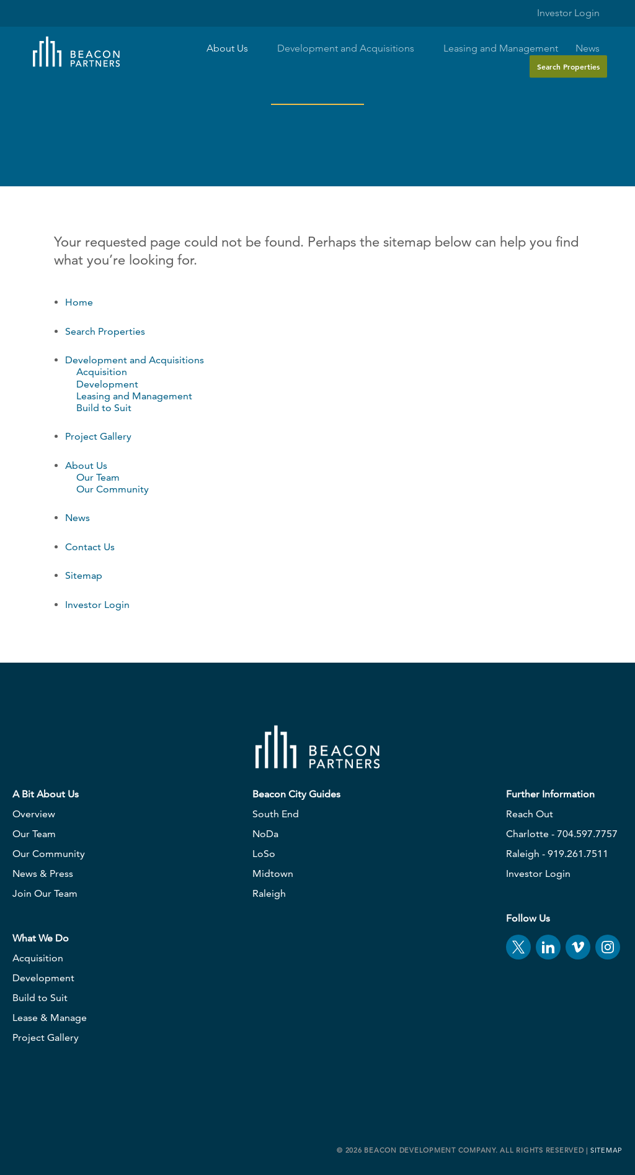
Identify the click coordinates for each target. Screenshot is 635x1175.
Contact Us (90, 547)
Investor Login (561, 12)
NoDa (265, 834)
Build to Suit (103, 408)
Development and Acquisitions (134, 360)
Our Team (98, 477)
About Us (86, 465)
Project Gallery (98, 436)
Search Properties (105, 331)
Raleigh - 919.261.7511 (557, 854)
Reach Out (529, 814)
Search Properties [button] (568, 66)
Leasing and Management (134, 396)
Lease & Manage (49, 1017)
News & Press (42, 873)
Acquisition (101, 372)
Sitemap (83, 575)
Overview (33, 814)
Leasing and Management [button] (500, 48)
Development (107, 384)
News (587, 48)
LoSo (263, 854)
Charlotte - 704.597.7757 (562, 834)
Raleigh (269, 893)
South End (275, 814)
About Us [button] (233, 48)
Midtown (272, 873)
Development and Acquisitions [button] (351, 48)
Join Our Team (45, 893)
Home (79, 302)
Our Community (112, 489)
